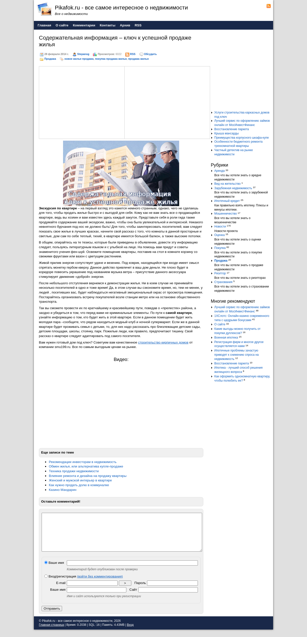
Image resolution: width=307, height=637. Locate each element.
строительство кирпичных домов (163, 342)
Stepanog (83, 54)
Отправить (52, 616)
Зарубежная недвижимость (233, 188)
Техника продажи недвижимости (74, 471)
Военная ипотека (226, 337)
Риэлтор (220, 273)
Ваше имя (54, 570)
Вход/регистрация (83, 584)
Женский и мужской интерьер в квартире (80, 480)
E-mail (61, 590)
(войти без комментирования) (100, 584)
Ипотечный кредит (227, 201)
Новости (220, 226)
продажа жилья (138, 58)
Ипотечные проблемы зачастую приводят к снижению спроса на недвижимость (236, 355)
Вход (130, 632)
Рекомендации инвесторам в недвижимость (83, 462)
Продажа (50, 58)
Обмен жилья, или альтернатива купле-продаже (86, 466)
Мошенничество (225, 213)
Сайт (133, 597)
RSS (133, 54)
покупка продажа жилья (111, 58)
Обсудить (150, 54)
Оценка (219, 235)
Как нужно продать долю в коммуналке (79, 485)
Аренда (219, 171)
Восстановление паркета (231, 129)
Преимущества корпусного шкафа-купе (241, 137)
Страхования (223, 282)
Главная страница (51, 632)
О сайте (219, 324)
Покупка (220, 248)
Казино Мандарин (63, 490)
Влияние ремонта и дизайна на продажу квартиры (88, 476)
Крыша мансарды (226, 133)
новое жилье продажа (79, 58)
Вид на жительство (227, 183)
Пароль (140, 590)
